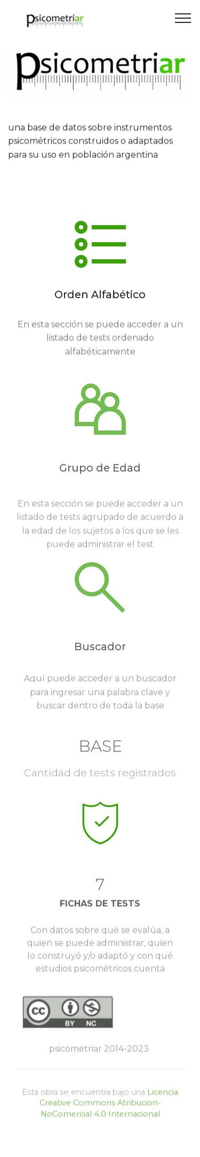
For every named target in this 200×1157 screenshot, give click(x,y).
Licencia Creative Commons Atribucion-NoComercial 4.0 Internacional (109, 1110)
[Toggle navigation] (183, 17)
